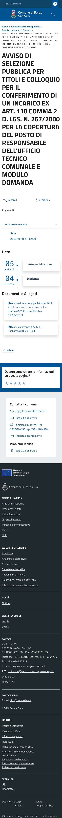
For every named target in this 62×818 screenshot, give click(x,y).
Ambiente (7, 553)
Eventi (5, 627)
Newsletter (8, 789)
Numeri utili (8, 682)
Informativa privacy (12, 736)
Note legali (8, 742)
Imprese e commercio (13, 574)
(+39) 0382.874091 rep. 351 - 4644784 (34, 657)
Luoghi (5, 621)
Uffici (4, 535)
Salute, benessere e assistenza (19, 580)
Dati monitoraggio (11, 801)
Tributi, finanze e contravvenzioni (20, 585)
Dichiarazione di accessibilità (17, 747)
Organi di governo (11, 519)
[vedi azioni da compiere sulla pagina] (42, 200)
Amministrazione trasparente (25, 26)
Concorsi (27, 30)
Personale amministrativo (16, 525)
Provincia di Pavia (11, 731)
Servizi (38, 801)
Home (5, 26)
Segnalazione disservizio (15, 759)
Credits (19, 805)
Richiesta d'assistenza (14, 767)
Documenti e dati (11, 509)
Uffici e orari (8, 677)
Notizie (6, 603)
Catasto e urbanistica (13, 569)
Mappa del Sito (45, 805)
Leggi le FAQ (9, 755)
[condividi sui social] (10, 200)
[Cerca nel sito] (51, 14)
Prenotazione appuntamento (18, 763)
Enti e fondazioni (11, 514)
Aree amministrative (13, 503)
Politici (5, 530)
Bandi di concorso (10, 30)
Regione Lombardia (13, 3)
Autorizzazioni (9, 564)
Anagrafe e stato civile (14, 559)
